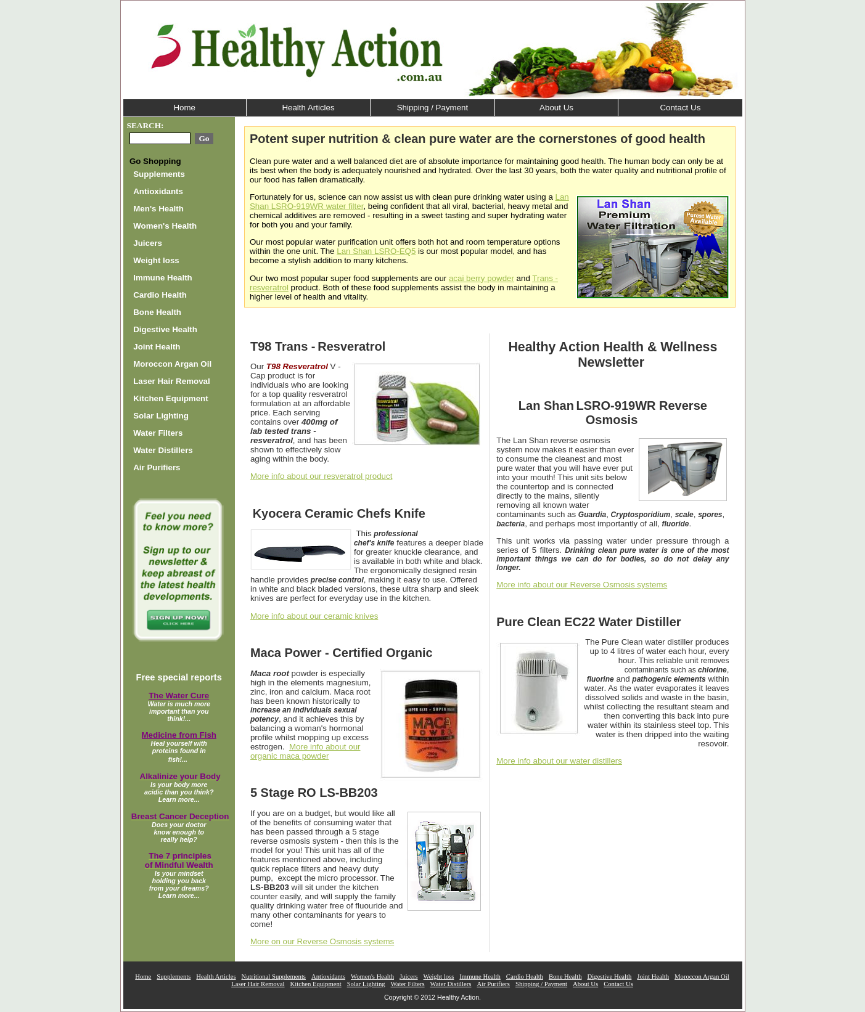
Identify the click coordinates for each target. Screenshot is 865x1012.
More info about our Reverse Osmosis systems (581, 584)
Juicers (147, 243)
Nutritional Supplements (274, 976)
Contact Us (680, 107)
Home (184, 107)
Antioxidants (158, 191)
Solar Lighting (161, 415)
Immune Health (162, 277)
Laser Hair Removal (171, 381)
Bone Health (157, 312)
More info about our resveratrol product (321, 476)
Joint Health (156, 346)
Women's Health (165, 226)
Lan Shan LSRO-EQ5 (376, 251)
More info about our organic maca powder (305, 751)
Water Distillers (163, 450)
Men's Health (158, 208)
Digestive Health (165, 329)
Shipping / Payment (433, 107)
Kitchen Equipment (170, 398)
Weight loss (156, 260)
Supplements (159, 174)
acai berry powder (481, 278)
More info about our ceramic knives (314, 616)
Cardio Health (160, 295)
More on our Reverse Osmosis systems (322, 941)
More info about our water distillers (559, 760)
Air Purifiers (156, 467)
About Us (556, 107)
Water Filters (157, 433)
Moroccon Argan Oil (172, 364)
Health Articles (308, 107)
